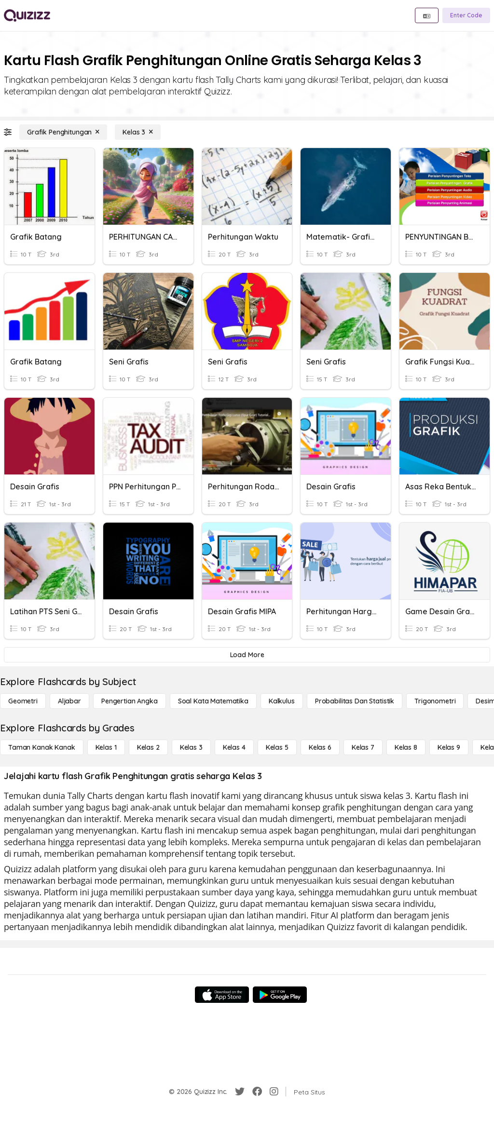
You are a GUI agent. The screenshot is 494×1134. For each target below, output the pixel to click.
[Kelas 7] (363, 747)
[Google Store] (280, 994)
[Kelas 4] (234, 747)
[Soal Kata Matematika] (213, 701)
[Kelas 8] (405, 747)
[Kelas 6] (320, 747)
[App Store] (222, 994)
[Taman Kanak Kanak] (41, 747)
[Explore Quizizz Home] (27, 15)
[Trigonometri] (435, 701)
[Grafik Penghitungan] (63, 132)
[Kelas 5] (277, 747)
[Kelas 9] (448, 747)
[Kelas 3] (138, 132)
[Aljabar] (69, 701)
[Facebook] (257, 1091)
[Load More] (247, 654)
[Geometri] (23, 701)
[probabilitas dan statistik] (354, 701)
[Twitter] (240, 1091)
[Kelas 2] (148, 747)
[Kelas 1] (106, 747)
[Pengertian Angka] (129, 701)
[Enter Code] (466, 15)
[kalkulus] (282, 701)
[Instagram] (274, 1091)
